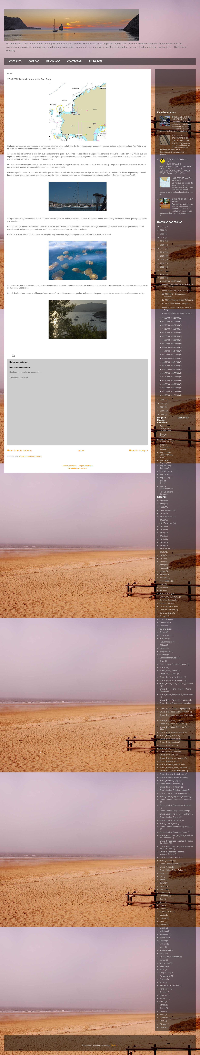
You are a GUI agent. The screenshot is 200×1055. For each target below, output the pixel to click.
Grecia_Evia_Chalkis (168, 735)
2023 (162, 226)
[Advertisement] (175, 90)
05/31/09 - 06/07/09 (170, 355)
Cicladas (163, 622)
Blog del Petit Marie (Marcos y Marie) (166, 454)
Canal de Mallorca (167, 606)
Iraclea (162, 880)
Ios (161, 876)
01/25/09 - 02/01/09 (170, 395)
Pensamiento (165, 976)
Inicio (81, 450)
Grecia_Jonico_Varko (168, 823)
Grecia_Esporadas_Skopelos (172, 724)
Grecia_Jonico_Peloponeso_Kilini (174, 811)
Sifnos (162, 1005)
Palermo (163, 966)
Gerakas (163, 655)
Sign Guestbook (85, 466)
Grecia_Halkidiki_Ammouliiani (172, 758)
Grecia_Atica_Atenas (168, 671)
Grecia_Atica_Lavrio (168, 674)
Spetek (162, 1008)
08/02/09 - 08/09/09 (170, 321)
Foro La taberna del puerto (166, 493)
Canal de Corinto (167, 600)
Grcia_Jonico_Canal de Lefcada (173, 664)
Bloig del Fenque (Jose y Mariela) (166, 447)
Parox (162, 969)
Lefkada (163, 918)
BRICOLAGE (53, 61)
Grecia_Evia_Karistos (169, 742)
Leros (162, 921)
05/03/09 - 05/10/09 (170, 369)
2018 (162, 245)
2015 (162, 256)
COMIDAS (33, 61)
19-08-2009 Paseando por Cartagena (177, 300)
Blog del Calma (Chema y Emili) (166, 440)
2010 (162, 274)
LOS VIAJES (14, 61)
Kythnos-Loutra (166, 912)
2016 (162, 252)
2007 (162, 403)
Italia (161, 883)
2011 (162, 270)
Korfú (162, 902)
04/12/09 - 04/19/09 (170, 380)
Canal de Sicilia (166, 613)
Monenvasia (165, 950)
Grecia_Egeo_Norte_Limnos (171, 680)
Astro (162, 584)
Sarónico (163, 998)
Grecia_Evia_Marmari (169, 752)
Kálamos (163, 893)
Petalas (163, 979)
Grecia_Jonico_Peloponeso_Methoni (175, 814)
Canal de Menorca (167, 610)
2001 (162, 407)
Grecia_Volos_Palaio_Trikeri (171, 870)
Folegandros (165, 651)
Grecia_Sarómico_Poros (170, 857)
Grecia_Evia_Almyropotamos (172, 732)
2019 (162, 241)
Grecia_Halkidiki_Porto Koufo (172, 774)
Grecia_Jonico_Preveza (170, 817)
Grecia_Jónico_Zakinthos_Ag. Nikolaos (176, 827)
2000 (162, 411)
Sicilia (162, 1002)
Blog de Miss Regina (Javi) (165, 461)
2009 (162, 278)
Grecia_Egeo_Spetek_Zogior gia (173, 709)
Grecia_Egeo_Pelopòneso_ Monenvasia (176, 694)
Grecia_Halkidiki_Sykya (169, 780)
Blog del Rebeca (163, 482)
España (163, 648)
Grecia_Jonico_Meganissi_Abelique (175, 796)
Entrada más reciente (19, 450)
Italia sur (163, 886)
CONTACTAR (74, 61)
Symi (162, 1011)
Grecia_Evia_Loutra (168, 748)
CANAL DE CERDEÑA (169, 597)
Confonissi (164, 626)
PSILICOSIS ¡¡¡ (166, 471)
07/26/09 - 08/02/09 (170, 325)
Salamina (163, 995)
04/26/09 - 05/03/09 (170, 373)
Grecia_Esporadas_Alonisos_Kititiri (174, 712)
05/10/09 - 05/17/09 (170, 366)
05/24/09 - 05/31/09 (170, 358)
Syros (162, 1014)
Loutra (162, 928)
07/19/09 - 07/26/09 (170, 329)
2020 (162, 237)
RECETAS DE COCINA (169, 985)
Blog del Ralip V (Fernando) (166, 467)
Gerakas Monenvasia (168, 658)
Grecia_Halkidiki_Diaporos (171, 764)
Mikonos (163, 944)
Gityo (162, 661)
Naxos (162, 960)
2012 (162, 267)
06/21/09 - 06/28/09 (170, 344)
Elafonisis (164, 638)
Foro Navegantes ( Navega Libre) (165, 428)
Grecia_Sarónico (167, 860)
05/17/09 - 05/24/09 (170, 362)
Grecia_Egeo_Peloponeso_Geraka (174, 700)
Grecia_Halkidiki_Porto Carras (172, 771)
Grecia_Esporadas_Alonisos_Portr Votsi (176, 715)
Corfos (162, 632)
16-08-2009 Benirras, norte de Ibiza (177, 313)
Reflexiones (164, 989)
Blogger (114, 1045)
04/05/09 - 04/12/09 (170, 384)
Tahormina (164, 1018)
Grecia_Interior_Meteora (170, 784)
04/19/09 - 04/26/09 (170, 377)
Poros (162, 982)
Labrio (162, 915)
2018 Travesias (166, 549)
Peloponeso (165, 973)
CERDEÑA (164, 619)
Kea (161, 899)
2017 (162, 248)
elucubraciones (166, 642)
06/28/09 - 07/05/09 (170, 340)
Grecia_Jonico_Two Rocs (170, 820)
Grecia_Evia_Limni (167, 745)
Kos (161, 905)
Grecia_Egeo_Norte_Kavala (171, 677)
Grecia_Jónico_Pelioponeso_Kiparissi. (176, 800)
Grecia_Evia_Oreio (168, 755)
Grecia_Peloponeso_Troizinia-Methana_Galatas (172, 853)
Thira (162, 1021)
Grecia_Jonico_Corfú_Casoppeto (173, 793)
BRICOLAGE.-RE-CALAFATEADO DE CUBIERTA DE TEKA (180, 138)
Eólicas (163, 645)
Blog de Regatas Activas (166, 487)
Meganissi (164, 934)
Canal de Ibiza (166, 603)
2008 (162, 400)
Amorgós (163, 578)
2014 (162, 259)
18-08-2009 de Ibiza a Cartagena (176, 304)
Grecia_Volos (165, 867)
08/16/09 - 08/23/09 (170, 281)
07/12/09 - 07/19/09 (170, 332)
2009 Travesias (166, 510)
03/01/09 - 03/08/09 (170, 388)
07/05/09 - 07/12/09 (170, 336)
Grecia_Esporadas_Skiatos (171, 720)
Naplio (162, 953)
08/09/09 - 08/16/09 (170, 318)
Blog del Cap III (166, 478)
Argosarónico (165, 581)
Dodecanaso (165, 635)
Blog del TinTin (166, 474)
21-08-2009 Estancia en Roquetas (176, 290)
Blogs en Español (163, 435)
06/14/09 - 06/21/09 (170, 347)
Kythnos (163, 908)
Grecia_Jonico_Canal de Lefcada (173, 790)
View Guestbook (69, 466)
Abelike (163, 568)
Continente (164, 629)
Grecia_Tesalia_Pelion (169, 864)
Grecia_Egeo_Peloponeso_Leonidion (175, 703)
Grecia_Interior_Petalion (170, 787)
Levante (163, 925)
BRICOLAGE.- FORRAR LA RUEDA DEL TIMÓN (181, 118)
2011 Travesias (166, 523)
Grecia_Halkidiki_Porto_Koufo (172, 777)
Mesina (163, 941)
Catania (163, 616)
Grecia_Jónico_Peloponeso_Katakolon (176, 805)
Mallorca (163, 931)
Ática (162, 590)
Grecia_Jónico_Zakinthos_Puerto (173, 832)
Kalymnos (164, 896)
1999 (162, 414)
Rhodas (163, 992)
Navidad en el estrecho (169, 957)
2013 (162, 263)
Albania (163, 574)
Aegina (162, 571)
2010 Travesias (166, 517)
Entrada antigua (138, 450)
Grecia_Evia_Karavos (169, 739)
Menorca (163, 937)
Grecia (162, 667)
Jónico (162, 889)
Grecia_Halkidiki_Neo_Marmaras (173, 767)
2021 (162, 234)
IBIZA (162, 873)
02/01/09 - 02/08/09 (170, 391)
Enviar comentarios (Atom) (30, 456)
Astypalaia (164, 587)
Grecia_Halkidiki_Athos (169, 761)
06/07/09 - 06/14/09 (170, 351)
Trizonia (163, 1024)
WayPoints (164, 1027)
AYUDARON (95, 61)
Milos (162, 947)
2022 (162, 230)
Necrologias (165, 963)
